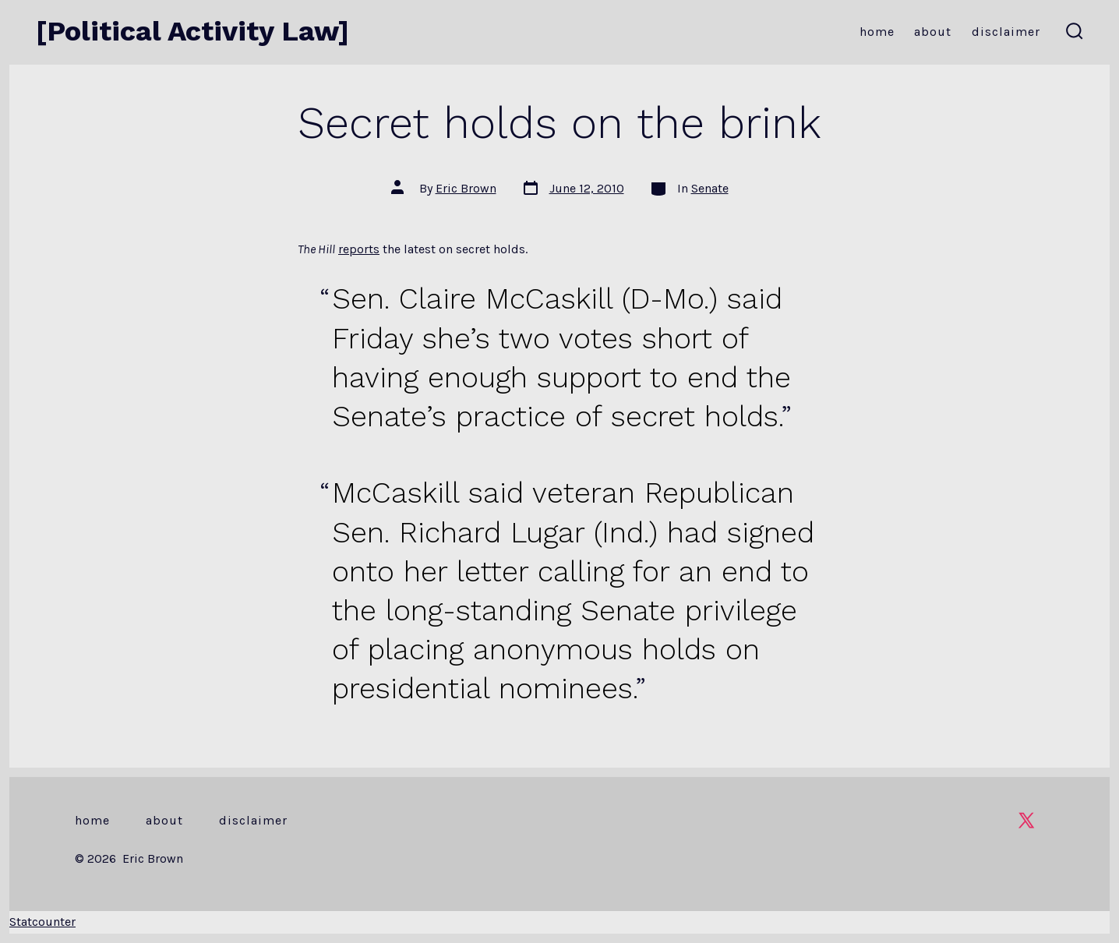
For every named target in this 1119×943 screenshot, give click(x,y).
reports (358, 249)
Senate (710, 188)
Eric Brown (466, 188)
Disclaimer (1006, 31)
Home (877, 31)
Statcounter (42, 921)
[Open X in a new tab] (1026, 820)
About (932, 31)
